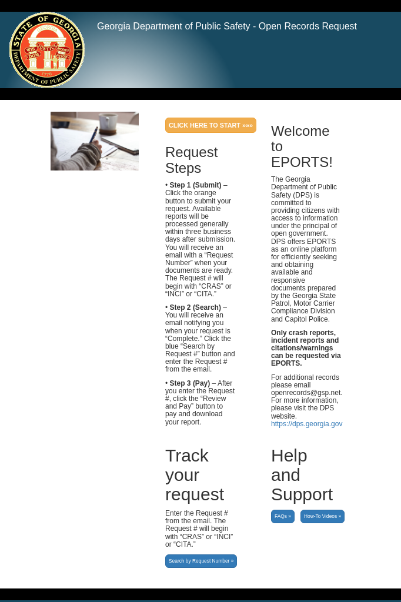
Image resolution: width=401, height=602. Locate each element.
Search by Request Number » (201, 561)
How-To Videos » (322, 516)
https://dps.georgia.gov (306, 424)
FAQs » (283, 516)
